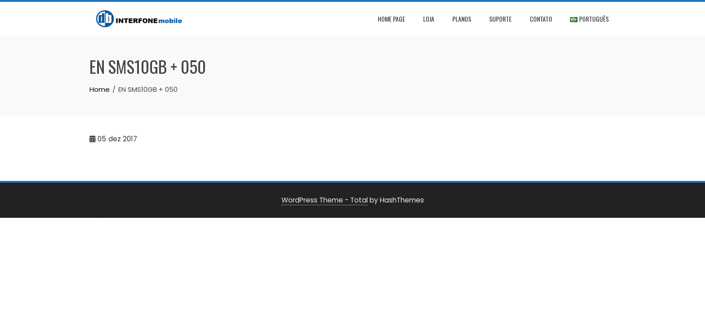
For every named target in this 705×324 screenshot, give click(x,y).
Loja (428, 18)
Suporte (500, 18)
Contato (541, 18)
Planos (461, 18)
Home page (391, 18)
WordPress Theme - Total (324, 200)
